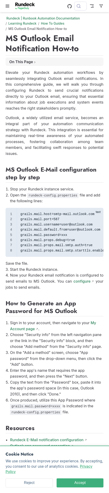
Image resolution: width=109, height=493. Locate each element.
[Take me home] (26, 6)
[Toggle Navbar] (92, 6)
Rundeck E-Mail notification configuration (46, 439)
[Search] (80, 6)
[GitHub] (69, 6)
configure (82, 281)
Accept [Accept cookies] (80, 483)
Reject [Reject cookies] (29, 483)
